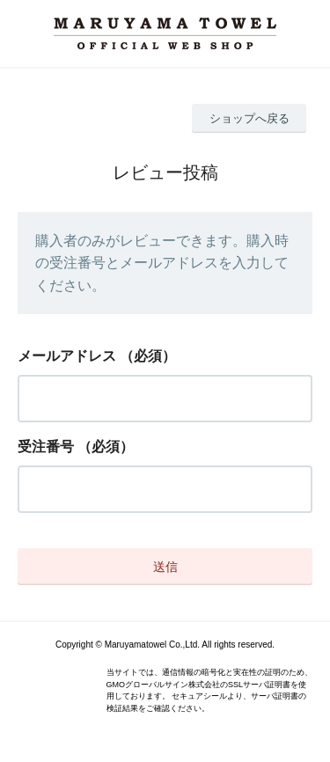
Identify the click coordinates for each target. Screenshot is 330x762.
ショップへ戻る (249, 118)
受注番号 (46, 446)
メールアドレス (67, 355)
